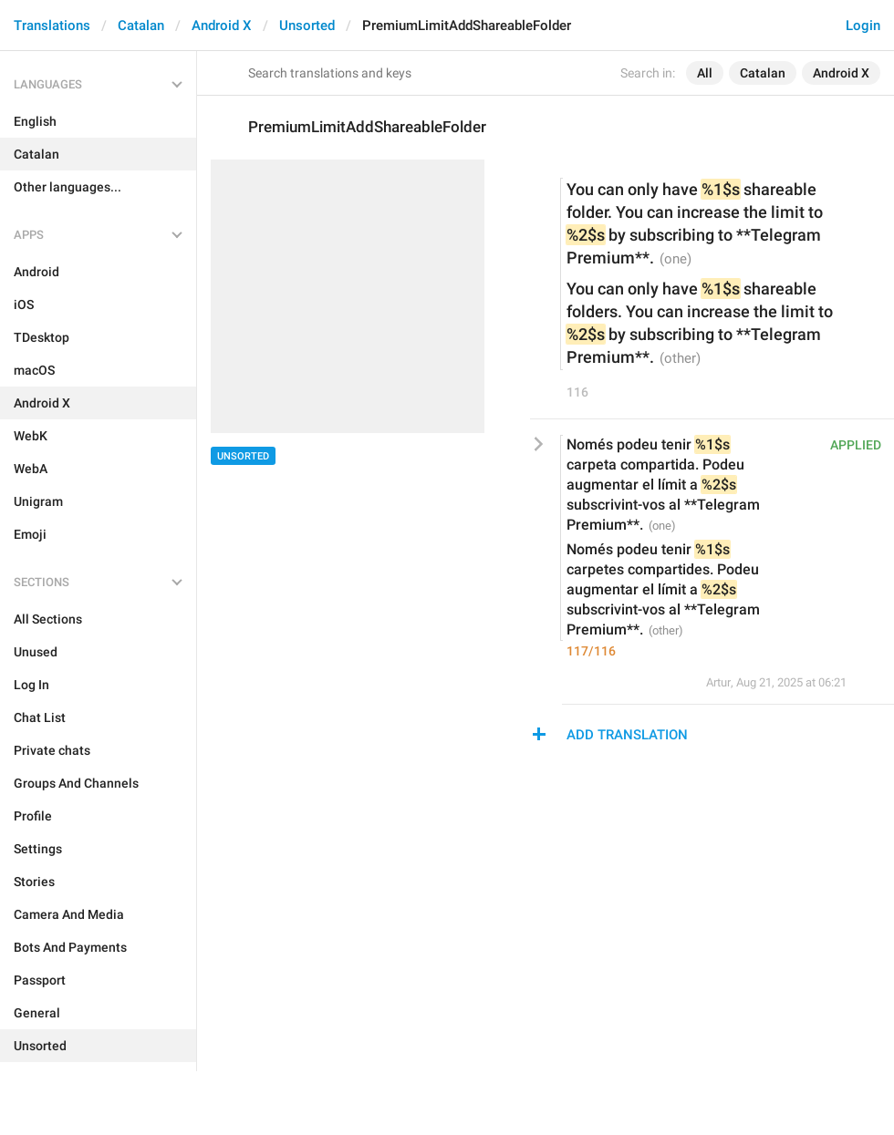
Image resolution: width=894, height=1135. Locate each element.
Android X (222, 25)
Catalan (141, 25)
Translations (52, 25)
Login (863, 25)
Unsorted (307, 25)
